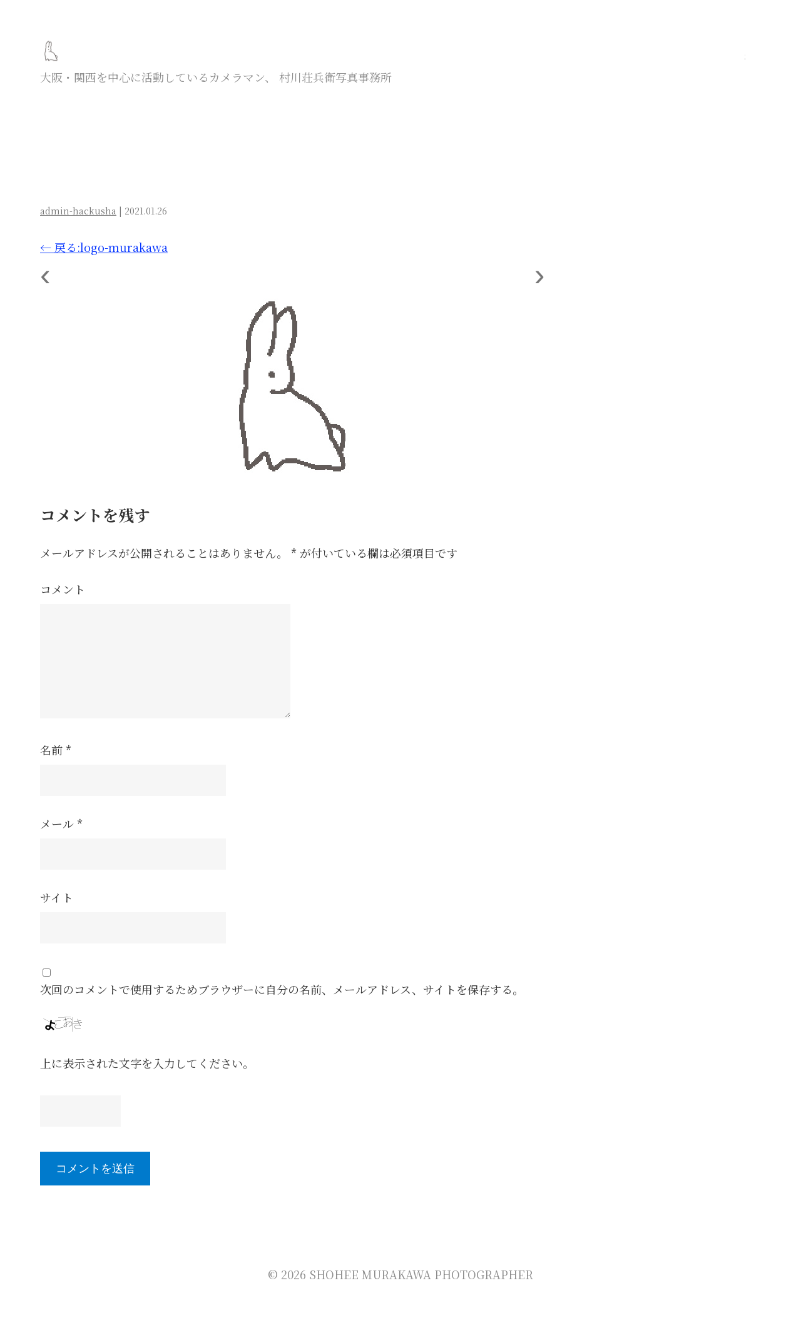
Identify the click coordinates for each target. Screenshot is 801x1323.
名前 (55, 750)
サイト (56, 897)
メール (61, 823)
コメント (62, 589)
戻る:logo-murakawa (104, 247)
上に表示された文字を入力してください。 (147, 1063)
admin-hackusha (78, 210)
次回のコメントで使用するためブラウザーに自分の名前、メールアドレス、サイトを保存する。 (282, 989)
